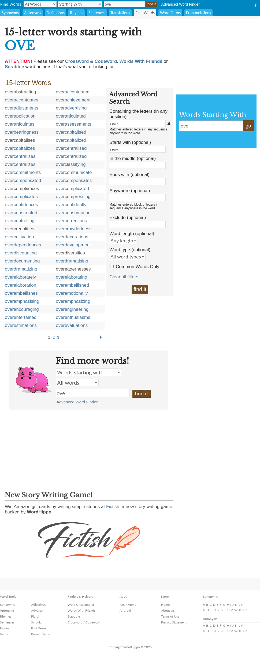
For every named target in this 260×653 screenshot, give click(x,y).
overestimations (21, 325)
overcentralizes (20, 164)
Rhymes (76, 12)
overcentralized (71, 156)
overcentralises (20, 156)
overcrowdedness (73, 228)
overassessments (73, 124)
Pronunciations (198, 12)
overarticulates (20, 124)
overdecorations (72, 236)
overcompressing (73, 196)
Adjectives (38, 605)
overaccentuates (21, 100)
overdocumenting (22, 261)
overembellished (72, 285)
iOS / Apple (128, 605)
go (248, 126)
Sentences (96, 12)
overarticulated (71, 116)
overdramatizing (21, 269)
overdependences (23, 244)
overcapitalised (71, 132)
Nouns (4, 628)
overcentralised (71, 148)
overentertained (20, 317)
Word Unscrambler (81, 605)
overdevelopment (73, 244)
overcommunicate (74, 172)
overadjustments (21, 108)
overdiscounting (21, 253)
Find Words (145, 12)
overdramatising (72, 261)
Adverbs (37, 610)
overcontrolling (20, 220)
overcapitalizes (20, 148)
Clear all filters (123, 276)
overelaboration (20, 285)
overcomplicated (72, 188)
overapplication (20, 116)
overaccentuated (73, 91)
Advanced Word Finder (180, 4)
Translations (120, 12)
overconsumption (73, 212)
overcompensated (23, 180)
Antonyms (32, 12)
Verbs (4, 634)
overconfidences (21, 204)
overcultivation (19, 236)
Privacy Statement (174, 622)
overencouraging (22, 309)
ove (93, 393)
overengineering (72, 309)
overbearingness (22, 132)
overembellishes (21, 293)
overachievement (73, 100)
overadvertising (71, 108)
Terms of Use (170, 616)
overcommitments (23, 172)
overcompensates (74, 180)
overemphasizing (73, 301)
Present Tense (40, 634)
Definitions (55, 12)
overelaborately (20, 277)
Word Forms (170, 12)
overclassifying (71, 164)
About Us (167, 610)
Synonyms (10, 12)
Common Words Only (137, 266)
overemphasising (22, 301)
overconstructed (21, 212)
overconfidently (71, 204)
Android (125, 610)
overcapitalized (71, 140)
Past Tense (38, 628)
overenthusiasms (73, 317)
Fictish (112, 506)
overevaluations (72, 325)
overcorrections (71, 220)
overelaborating (71, 277)
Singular (37, 622)
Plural (35, 616)
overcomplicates (21, 196)
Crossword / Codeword (84, 622)
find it (139, 289)
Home (165, 605)
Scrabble (74, 616)
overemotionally (72, 293)
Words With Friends (81, 610)
